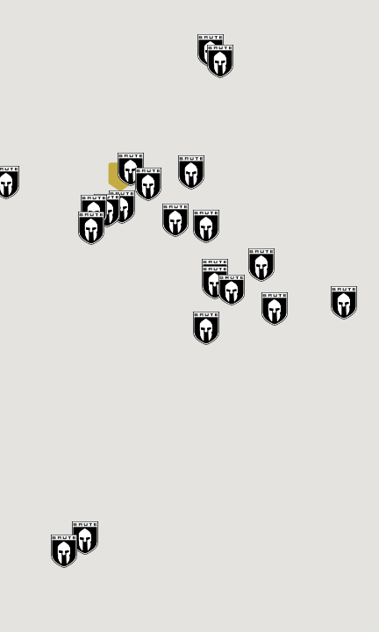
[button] (120, 177)
